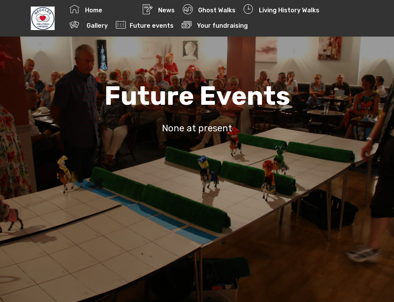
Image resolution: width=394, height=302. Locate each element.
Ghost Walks (209, 9)
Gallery (89, 25)
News (159, 9)
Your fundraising (231, 25)
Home (102, 9)
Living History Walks (281, 9)
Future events (145, 25)
